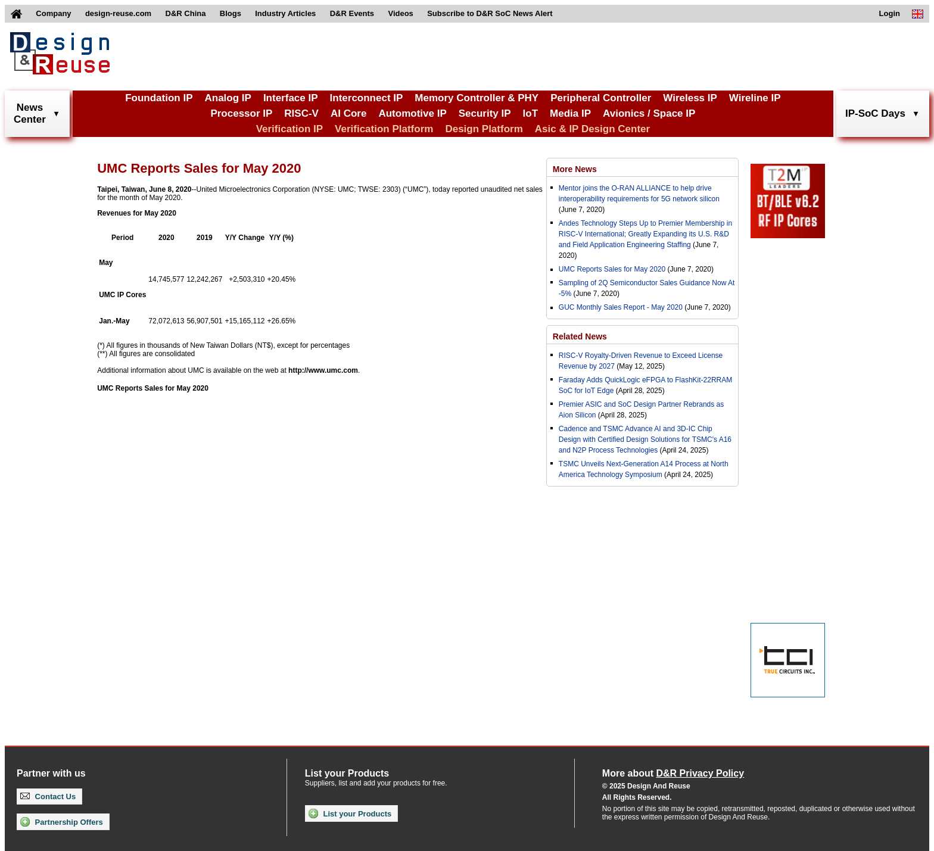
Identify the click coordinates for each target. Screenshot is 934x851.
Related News (580, 336)
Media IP (570, 113)
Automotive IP (412, 113)
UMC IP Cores (122, 295)
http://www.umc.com (323, 370)
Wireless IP (690, 98)
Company (53, 13)
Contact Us (48, 796)
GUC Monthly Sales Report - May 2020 (621, 307)
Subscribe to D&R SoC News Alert (489, 13)
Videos (400, 13)
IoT (530, 113)
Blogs (230, 13)
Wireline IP (755, 98)
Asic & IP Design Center (592, 129)
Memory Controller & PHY (476, 98)
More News (575, 169)
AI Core (348, 113)
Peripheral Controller (600, 98)
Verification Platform (384, 129)
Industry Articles (285, 13)
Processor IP (241, 113)
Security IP (485, 113)
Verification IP (289, 129)
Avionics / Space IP (649, 113)
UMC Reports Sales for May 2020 (152, 388)
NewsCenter (30, 113)
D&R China (186, 13)
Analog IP (227, 98)
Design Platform (483, 129)
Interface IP (290, 98)
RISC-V (301, 113)
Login (889, 13)
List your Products (350, 813)
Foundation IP (158, 98)
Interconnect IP (366, 98)
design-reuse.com (118, 13)
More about (673, 773)
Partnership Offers (61, 822)
